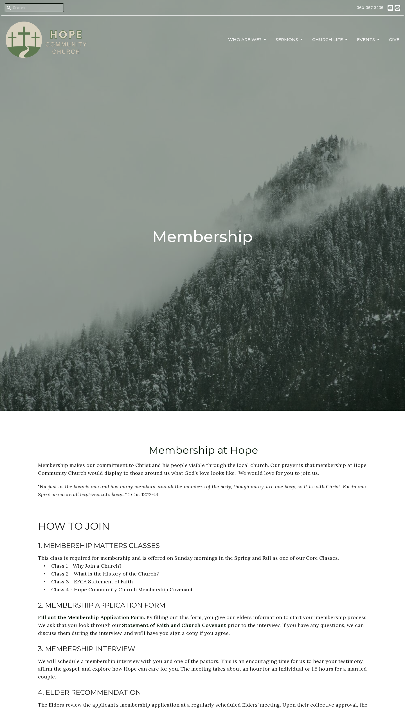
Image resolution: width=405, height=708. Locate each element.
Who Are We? (247, 39)
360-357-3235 (370, 7)
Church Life (330, 39)
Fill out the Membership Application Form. (92, 617)
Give (394, 39)
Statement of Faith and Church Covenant (174, 625)
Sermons (290, 39)
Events (369, 39)
